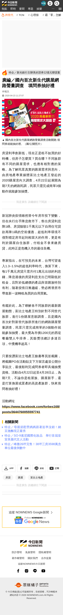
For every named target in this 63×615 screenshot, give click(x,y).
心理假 (35, 15)
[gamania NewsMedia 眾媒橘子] (31, 585)
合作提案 (46, 558)
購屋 (20, 477)
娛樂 (39, 8)
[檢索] (56, 3)
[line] (35, 571)
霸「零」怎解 (53, 15)
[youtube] (43, 571)
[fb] (18, 571)
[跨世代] (7, 15)
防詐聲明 (17, 552)
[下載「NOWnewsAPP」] (8, 468)
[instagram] (26, 571)
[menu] (60, 9)
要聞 (22, 8)
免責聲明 (30, 552)
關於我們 (33, 558)
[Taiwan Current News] (43, 3)
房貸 (8, 477)
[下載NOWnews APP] (50, 3)
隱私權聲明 (45, 552)
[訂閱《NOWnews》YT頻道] (54, 468)
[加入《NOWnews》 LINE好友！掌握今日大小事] (39, 468)
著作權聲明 (18, 558)
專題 (30, 8)
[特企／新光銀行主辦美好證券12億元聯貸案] (34, 72)
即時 (13, 8)
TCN (21, 15)
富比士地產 (36, 477)
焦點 (4, 8)
